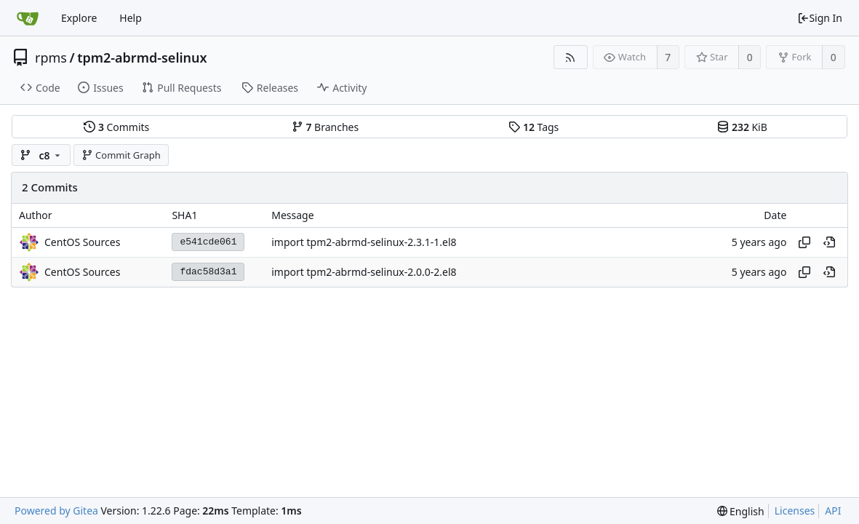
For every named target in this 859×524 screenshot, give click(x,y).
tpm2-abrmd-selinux (142, 57)
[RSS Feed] (571, 57)
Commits (116, 127)
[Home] (27, 18)
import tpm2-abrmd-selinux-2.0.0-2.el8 (363, 272)
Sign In (819, 18)
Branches (325, 127)
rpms (51, 57)
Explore (79, 18)
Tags (533, 127)
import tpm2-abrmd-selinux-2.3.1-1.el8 (363, 242)
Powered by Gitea (56, 510)
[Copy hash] (804, 242)
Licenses (795, 510)
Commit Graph (121, 155)
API (833, 510)
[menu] (740, 511)
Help (130, 18)
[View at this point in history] (829, 242)
